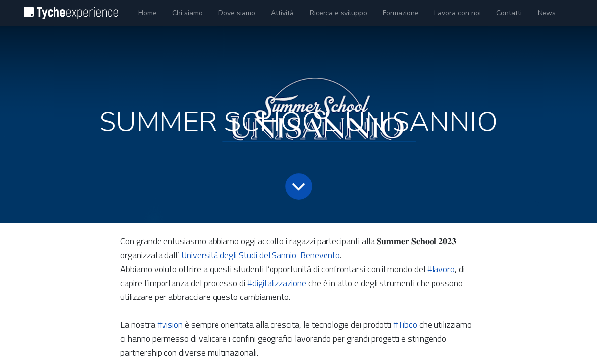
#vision (170, 324)
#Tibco (405, 324)
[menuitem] (147, 13)
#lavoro (441, 269)
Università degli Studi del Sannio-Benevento (260, 255)
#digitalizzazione (276, 283)
